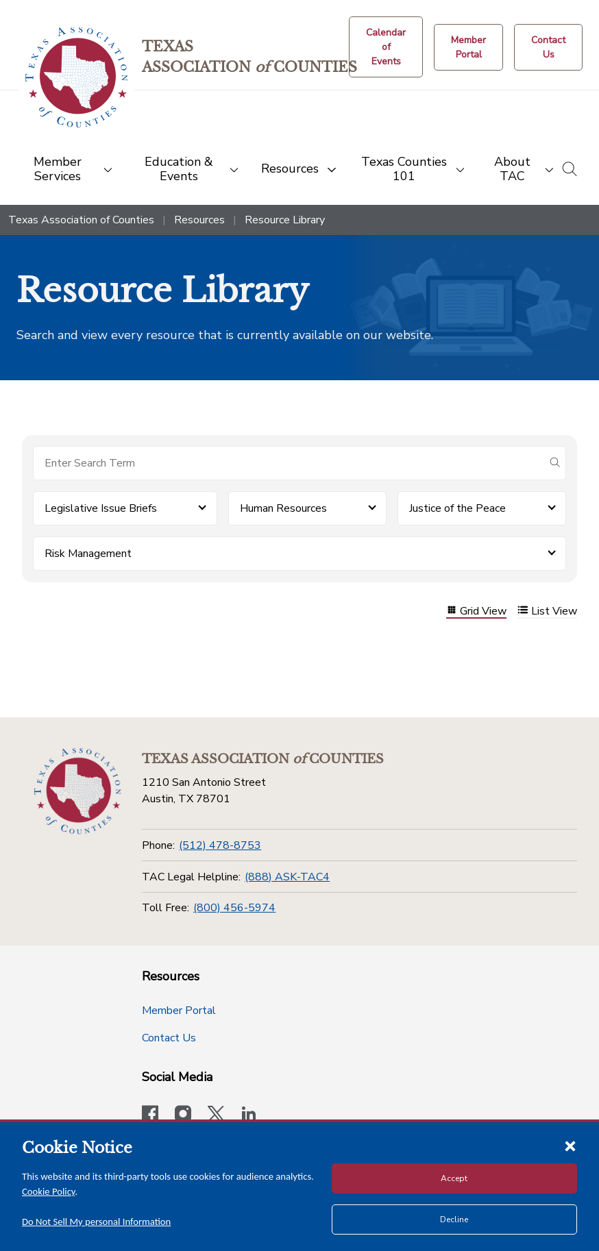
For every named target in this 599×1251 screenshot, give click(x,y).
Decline (454, 1219)
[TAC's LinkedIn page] (249, 1115)
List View (547, 611)
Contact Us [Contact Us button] (169, 1037)
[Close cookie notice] (570, 1145)
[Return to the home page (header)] (76, 77)
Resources (199, 219)
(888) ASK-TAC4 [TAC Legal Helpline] (287, 876)
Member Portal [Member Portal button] (179, 1010)
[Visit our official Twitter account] (216, 1115)
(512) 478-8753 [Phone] (220, 845)
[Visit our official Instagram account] (183, 1115)
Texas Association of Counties (81, 219)
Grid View (476, 611)
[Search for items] (288, 463)
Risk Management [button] (88, 553)
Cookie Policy (48, 1191)
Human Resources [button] (283, 508)
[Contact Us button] (548, 47)
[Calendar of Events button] (386, 46)
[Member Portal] (468, 47)
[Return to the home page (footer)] (77, 791)
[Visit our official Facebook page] (150, 1115)
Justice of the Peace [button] (457, 508)
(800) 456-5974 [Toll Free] (234, 907)
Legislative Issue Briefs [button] (101, 508)
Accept (454, 1178)
